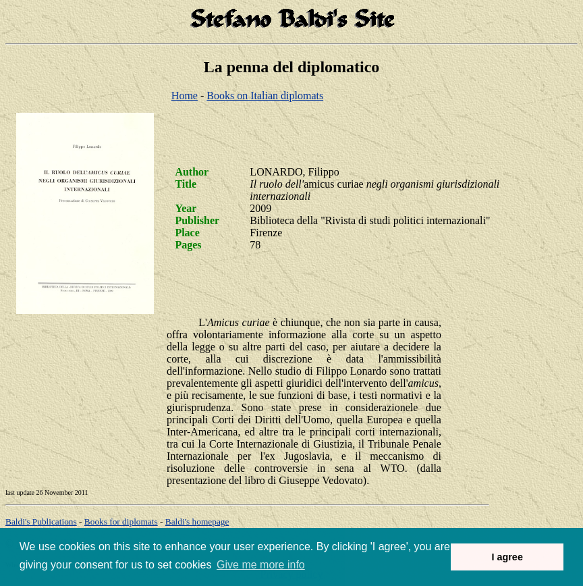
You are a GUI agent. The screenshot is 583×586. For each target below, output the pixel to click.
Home (184, 95)
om (197, 521)
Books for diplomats (121, 521)
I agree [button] (506, 557)
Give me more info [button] (261, 564)
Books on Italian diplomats (264, 95)
